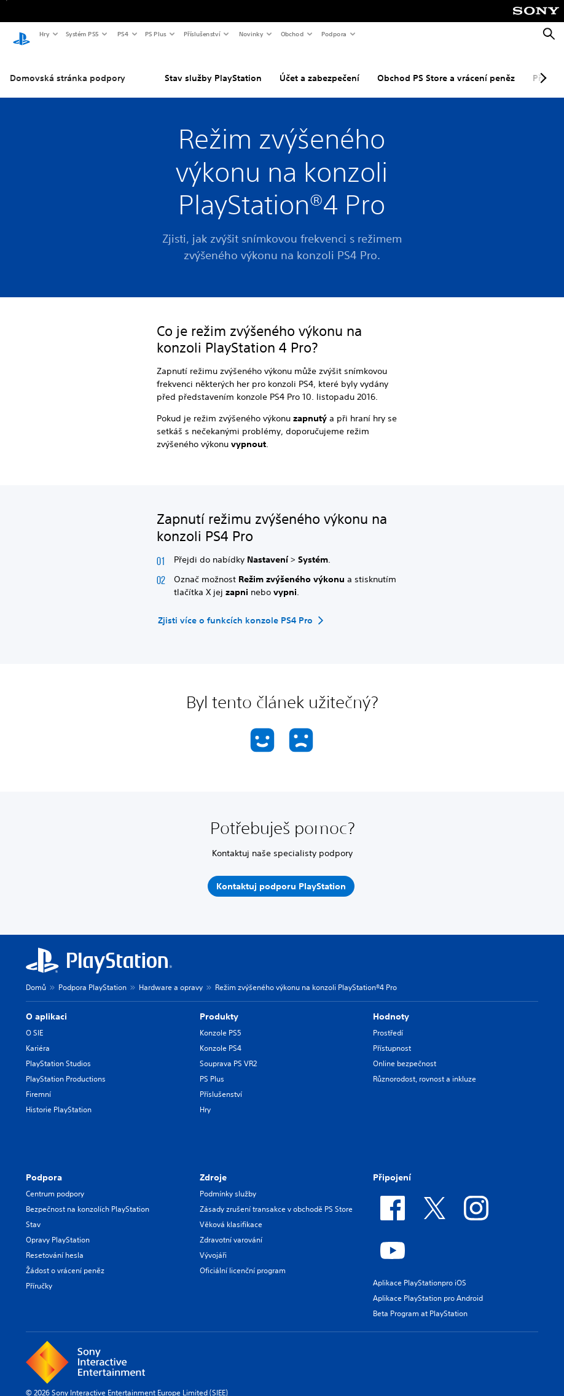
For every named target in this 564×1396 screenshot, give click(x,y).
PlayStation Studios (58, 1052)
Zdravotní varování (231, 1228)
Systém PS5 (81, 33)
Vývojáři (213, 1244)
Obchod (292, 33)
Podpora (333, 33)
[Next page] (541, 67)
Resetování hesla (55, 1244)
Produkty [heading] (219, 1005)
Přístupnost (392, 1037)
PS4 (122, 33)
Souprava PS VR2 (228, 1052)
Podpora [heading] (44, 1166)
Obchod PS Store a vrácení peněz (446, 66)
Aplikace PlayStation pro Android (428, 1287)
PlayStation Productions (66, 1068)
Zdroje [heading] (213, 1166)
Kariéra (38, 1037)
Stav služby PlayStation (213, 66)
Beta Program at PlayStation (420, 1302)
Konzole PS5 (220, 1021)
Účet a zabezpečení (319, 66)
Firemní (38, 1083)
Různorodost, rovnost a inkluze (424, 1068)
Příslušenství (201, 33)
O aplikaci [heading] (46, 1005)
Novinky (250, 33)
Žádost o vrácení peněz (65, 1259)
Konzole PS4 (220, 1037)
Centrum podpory (55, 1182)
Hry (44, 33)
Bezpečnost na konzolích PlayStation (87, 1198)
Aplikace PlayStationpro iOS (419, 1271)
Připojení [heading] (392, 1166)
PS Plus (155, 33)
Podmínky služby (228, 1182)
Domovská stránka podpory (67, 66)
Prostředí (388, 1021)
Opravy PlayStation (58, 1228)
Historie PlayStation (59, 1098)
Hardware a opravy (171, 976)
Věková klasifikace (231, 1213)
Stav (33, 1213)
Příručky (39, 1274)
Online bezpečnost (404, 1052)
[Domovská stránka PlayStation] (21, 34)
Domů (36, 976)
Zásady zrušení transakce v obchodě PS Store (276, 1198)
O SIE (34, 1021)
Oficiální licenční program (243, 1259)
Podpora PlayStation (92, 976)
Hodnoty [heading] (391, 1005)
